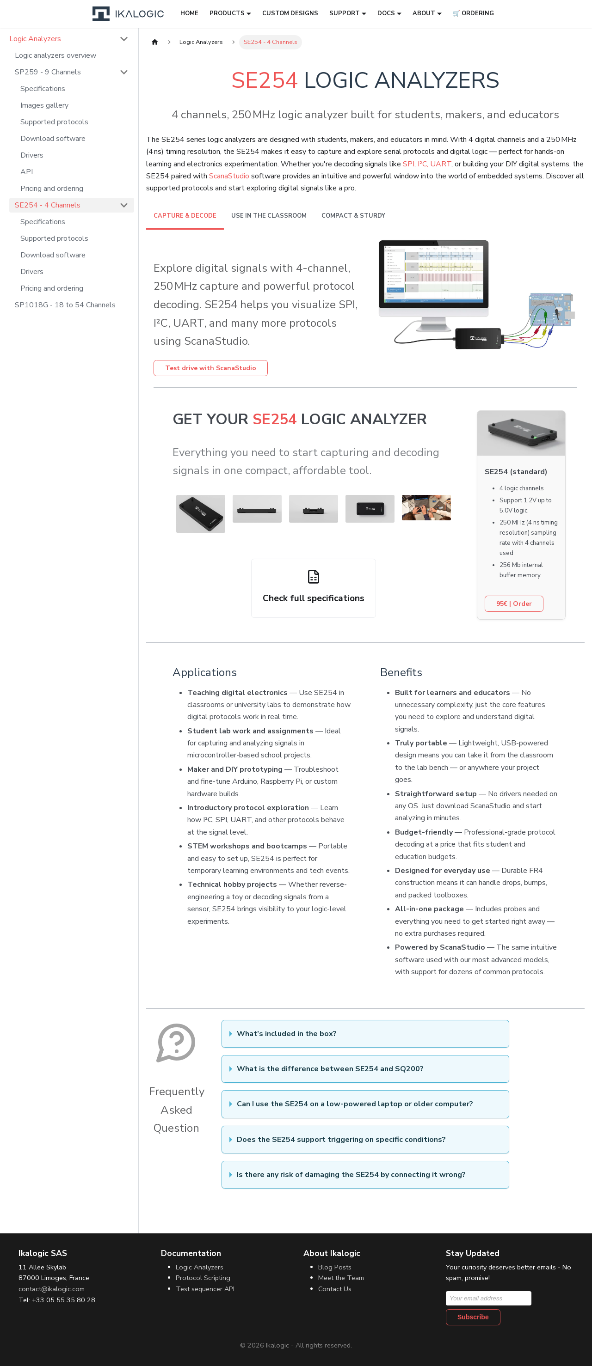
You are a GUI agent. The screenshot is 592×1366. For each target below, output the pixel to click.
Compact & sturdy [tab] (353, 216)
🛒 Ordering (473, 13)
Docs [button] (386, 13)
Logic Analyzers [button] (35, 39)
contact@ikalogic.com (51, 1288)
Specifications (42, 89)
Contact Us (335, 1288)
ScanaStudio (229, 176)
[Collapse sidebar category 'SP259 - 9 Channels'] (124, 72)
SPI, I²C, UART (427, 164)
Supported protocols (54, 122)
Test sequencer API (205, 1288)
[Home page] (155, 42)
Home (189, 13)
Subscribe (473, 1317)
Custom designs (290, 13)
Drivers (31, 155)
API (26, 172)
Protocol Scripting (203, 1277)
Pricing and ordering (51, 188)
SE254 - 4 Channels (47, 205)
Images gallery (44, 105)
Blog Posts (335, 1267)
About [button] (424, 13)
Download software (53, 139)
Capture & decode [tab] (185, 216)
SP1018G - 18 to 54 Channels (65, 305)
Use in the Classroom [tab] (269, 216)
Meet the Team (341, 1277)
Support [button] (344, 13)
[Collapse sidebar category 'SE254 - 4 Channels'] (124, 205)
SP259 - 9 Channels (48, 72)
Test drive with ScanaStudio (210, 368)
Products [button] (227, 13)
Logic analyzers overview (55, 55)
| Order (514, 603)
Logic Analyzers (199, 1267)
